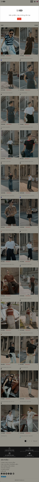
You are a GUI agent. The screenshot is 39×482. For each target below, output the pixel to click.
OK (19, 19)
